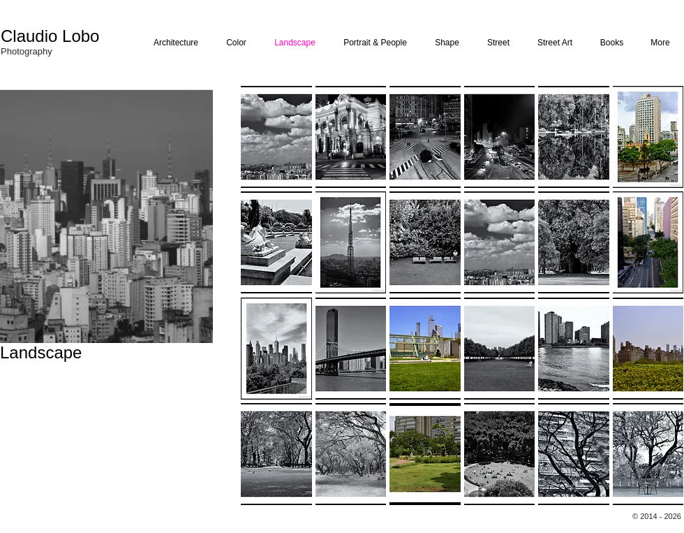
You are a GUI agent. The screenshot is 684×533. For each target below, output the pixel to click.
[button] (276, 137)
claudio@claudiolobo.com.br (44, 424)
